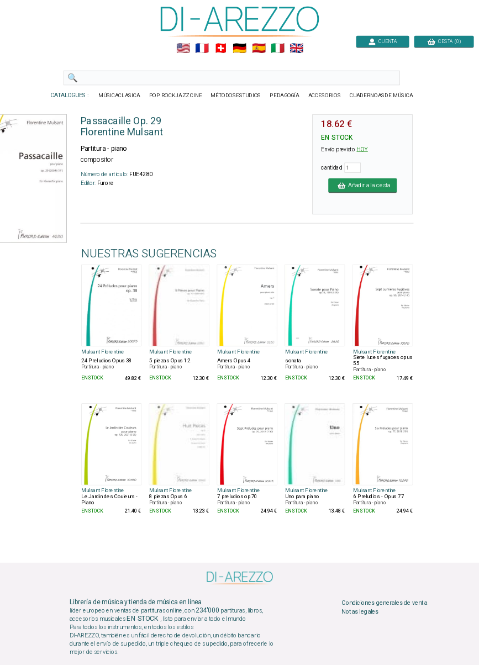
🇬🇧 (296, 48)
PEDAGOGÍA (284, 95)
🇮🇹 (277, 48)
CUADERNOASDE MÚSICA (381, 95)
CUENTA (382, 41)
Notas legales (359, 611)
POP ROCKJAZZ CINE (175, 95)
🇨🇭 (221, 48)
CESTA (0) (443, 41)
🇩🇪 (239, 48)
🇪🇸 (258, 48)
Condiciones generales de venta (384, 603)
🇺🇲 (183, 48)
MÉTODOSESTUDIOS (235, 95)
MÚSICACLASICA (119, 95)
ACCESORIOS (324, 95)
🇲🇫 (202, 48)
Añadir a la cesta (362, 185)
